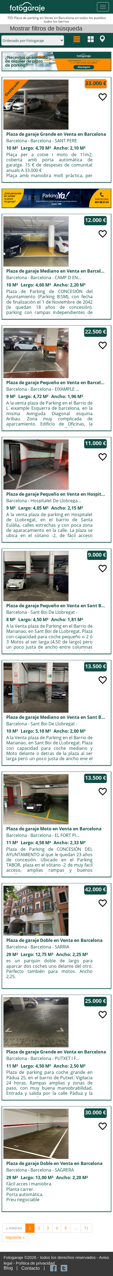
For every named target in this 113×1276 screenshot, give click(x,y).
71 (86, 1228)
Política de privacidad (35, 1263)
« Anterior (14, 1228)
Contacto (30, 1268)
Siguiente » (15, 1237)
